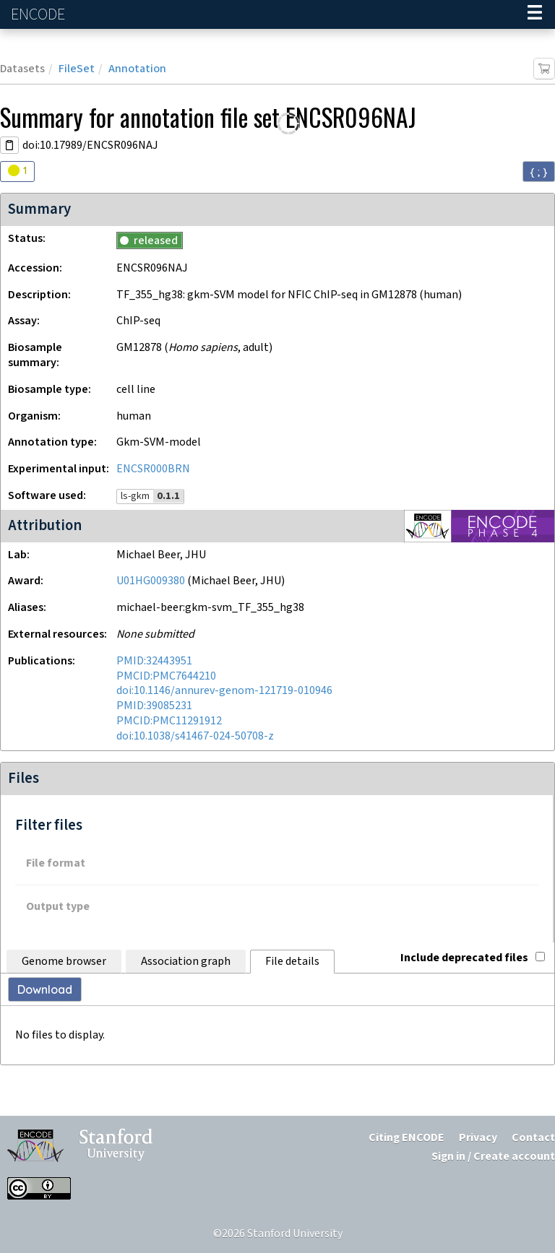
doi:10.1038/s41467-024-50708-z (195, 736)
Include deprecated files (472, 958)
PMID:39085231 (154, 706)
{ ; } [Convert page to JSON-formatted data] (538, 171)
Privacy (478, 1137)
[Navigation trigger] (534, 14)
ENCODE (40, 14)
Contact (533, 1137)
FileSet (77, 69)
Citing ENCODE (406, 1137)
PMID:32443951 (154, 661)
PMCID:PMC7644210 (166, 676)
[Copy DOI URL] (9, 145)
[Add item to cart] (544, 68)
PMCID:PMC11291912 (169, 721)
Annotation (137, 69)
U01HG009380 (150, 581)
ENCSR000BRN (153, 469)
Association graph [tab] (186, 961)
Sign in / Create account (493, 1156)
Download (44, 989)
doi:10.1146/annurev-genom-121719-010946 (224, 690)
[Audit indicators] (17, 171)
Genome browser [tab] (64, 961)
